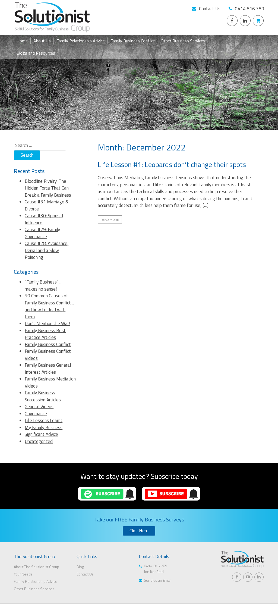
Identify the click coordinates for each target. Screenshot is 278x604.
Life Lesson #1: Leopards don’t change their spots (172, 164)
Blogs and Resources (36, 53)
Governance (36, 413)
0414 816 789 (249, 8)
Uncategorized (39, 441)
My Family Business (43, 427)
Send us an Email (157, 580)
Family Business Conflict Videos (48, 355)
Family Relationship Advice (80, 40)
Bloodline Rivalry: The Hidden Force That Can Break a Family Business (48, 188)
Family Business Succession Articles (43, 396)
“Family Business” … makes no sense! (43, 285)
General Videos (39, 406)
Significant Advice (41, 434)
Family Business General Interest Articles (48, 368)
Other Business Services (183, 40)
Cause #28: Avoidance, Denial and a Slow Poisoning (46, 250)
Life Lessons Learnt (43, 420)
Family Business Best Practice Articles (45, 334)
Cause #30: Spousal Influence (44, 219)
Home (22, 40)
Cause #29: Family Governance (42, 233)
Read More (110, 219)
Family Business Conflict (132, 40)
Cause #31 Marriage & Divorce (47, 205)
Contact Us (209, 8)
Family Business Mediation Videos (50, 382)
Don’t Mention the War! (47, 323)
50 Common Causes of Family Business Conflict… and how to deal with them (49, 306)
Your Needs (23, 574)
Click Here (139, 530)
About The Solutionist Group (36, 567)
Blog (80, 567)
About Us (42, 40)
